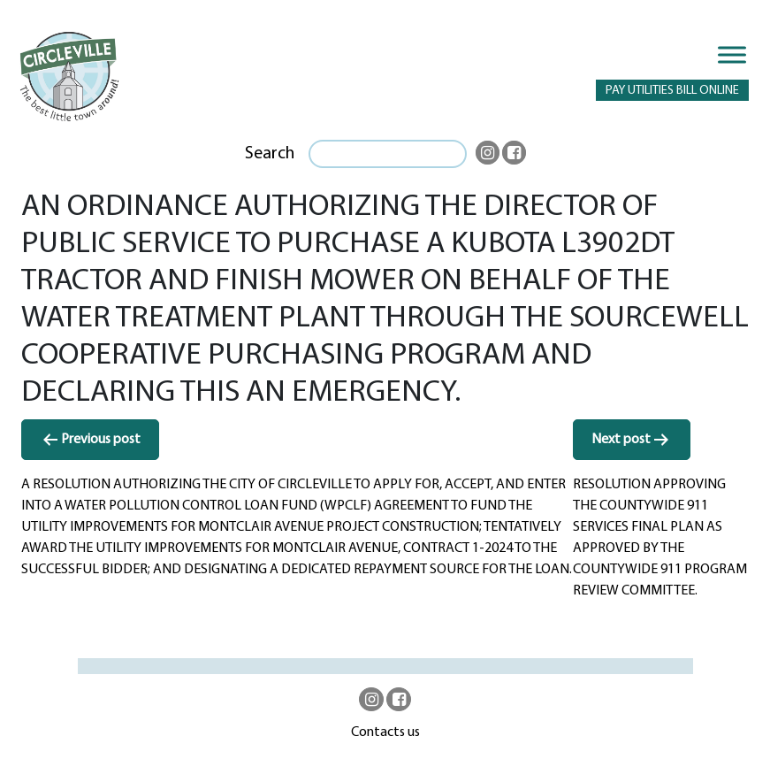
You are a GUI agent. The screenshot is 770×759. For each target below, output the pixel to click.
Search (269, 154)
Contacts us (385, 732)
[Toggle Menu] (732, 54)
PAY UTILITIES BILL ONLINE (672, 90)
